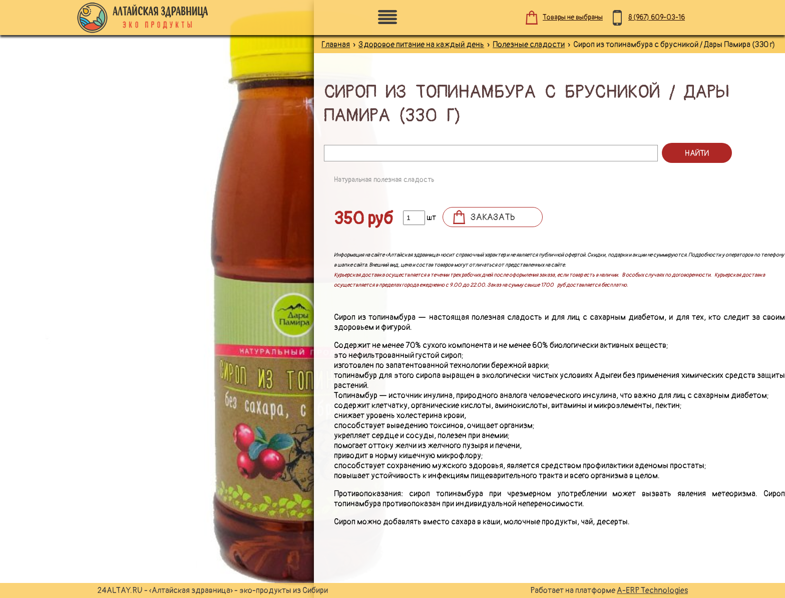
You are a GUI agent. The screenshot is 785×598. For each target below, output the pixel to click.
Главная (335, 45)
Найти (696, 153)
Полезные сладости (529, 45)
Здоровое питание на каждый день (421, 45)
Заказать (493, 217)
